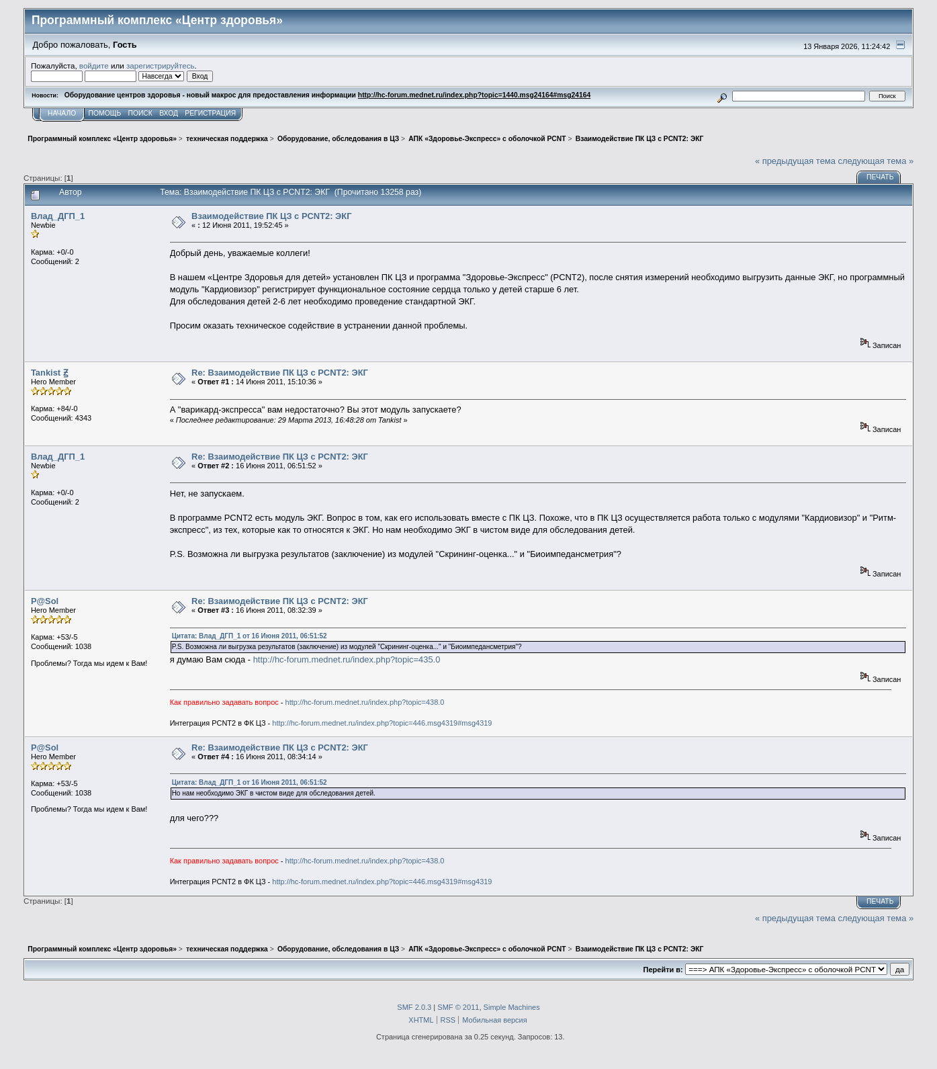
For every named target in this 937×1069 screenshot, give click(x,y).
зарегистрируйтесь (160, 65)
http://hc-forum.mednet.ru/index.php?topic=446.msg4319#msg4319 (382, 723)
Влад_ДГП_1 (58, 216)
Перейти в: (663, 970)
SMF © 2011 (458, 1007)
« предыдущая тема (795, 161)
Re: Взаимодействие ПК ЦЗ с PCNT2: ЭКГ (279, 373)
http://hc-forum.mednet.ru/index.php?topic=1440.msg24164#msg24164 (474, 95)
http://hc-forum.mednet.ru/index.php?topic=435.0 (347, 659)
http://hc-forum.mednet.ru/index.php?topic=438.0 (365, 702)
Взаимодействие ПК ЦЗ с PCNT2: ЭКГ (271, 216)
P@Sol (44, 601)
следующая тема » (875, 161)
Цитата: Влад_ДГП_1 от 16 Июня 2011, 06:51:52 (249, 636)
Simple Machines (512, 1007)
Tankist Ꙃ (49, 373)
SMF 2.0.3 (414, 1007)
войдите (94, 65)
